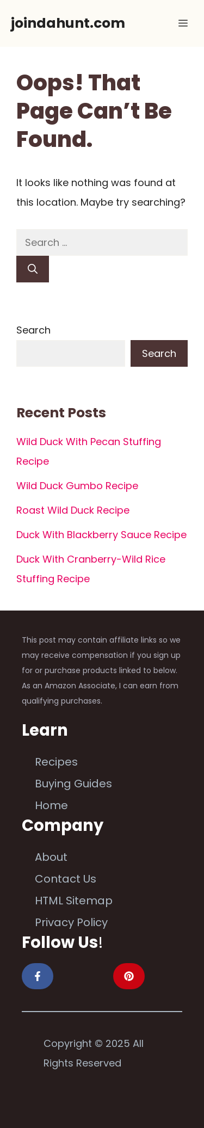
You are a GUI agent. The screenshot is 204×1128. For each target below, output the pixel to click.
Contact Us (65, 878)
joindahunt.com (68, 23)
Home (51, 805)
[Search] (32, 269)
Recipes (56, 761)
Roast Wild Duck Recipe (72, 510)
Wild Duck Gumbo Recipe (77, 485)
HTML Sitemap (74, 900)
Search (33, 330)
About (51, 857)
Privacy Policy (71, 922)
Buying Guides (73, 783)
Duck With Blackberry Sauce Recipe (101, 534)
